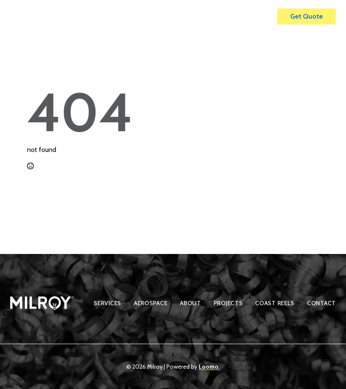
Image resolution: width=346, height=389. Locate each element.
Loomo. (209, 366)
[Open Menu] (262, 16)
